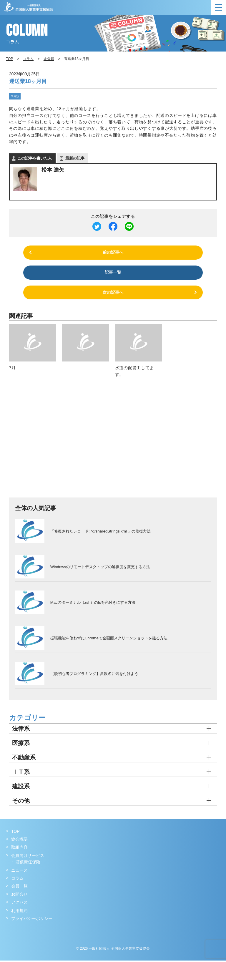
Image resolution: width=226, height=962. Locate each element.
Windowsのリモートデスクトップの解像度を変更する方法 (100, 568)
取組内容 (19, 849)
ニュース (19, 871)
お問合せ (19, 895)
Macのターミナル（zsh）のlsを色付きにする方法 (92, 603)
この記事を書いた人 (34, 158)
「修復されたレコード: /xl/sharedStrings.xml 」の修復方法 (100, 532)
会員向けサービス (27, 857)
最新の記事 (74, 158)
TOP (15, 832)
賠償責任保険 (28, 863)
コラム (28, 59)
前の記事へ (113, 252)
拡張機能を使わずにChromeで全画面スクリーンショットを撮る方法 (108, 639)
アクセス (19, 904)
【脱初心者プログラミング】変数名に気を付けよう (94, 675)
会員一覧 (19, 887)
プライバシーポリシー (31, 920)
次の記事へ (113, 293)
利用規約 (19, 912)
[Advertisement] (113, 442)
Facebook (11, 932)
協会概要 (19, 841)
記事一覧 (113, 273)
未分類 (14, 96)
